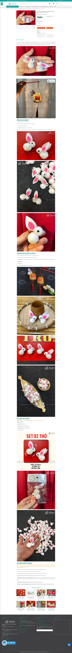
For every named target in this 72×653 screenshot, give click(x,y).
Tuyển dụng (50, 6)
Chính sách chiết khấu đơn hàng (42, 624)
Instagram (59, 1)
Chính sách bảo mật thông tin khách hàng (43, 620)
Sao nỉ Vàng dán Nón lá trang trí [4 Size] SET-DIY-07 (41, 597)
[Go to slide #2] (25, 27)
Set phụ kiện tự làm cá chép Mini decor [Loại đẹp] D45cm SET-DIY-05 (41, 609)
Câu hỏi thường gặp (18, 0)
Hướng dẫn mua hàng (44, 6)
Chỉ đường (25, 0)
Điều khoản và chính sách (24, 631)
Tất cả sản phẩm (27, 6)
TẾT (10, 8)
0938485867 (22, 625)
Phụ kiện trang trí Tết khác (21, 8)
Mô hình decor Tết (14, 8)
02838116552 (6, 628)
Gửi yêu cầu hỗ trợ (22, 632)
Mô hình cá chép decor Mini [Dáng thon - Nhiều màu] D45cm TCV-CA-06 (31, 609)
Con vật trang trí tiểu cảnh (50, 36)
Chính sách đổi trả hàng (40, 621)
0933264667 (6, 636)
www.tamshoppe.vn (6, 639)
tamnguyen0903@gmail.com (63, 1)
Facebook (57, 1)
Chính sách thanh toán (40, 623)
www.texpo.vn (50, 651)
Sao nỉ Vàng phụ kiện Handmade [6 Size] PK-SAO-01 (20, 597)
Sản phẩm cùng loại (36, 587)
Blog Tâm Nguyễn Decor (10, 0)
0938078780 (23, 622)
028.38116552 (24, 620)
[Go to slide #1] (19, 27)
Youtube (61, 1)
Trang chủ (21, 6)
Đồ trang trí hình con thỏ (41, 36)
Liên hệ (55, 6)
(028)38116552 (65, 1)
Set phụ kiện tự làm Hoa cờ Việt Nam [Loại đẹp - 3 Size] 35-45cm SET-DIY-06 (51, 597)
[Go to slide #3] (31, 27)
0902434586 (10, 632)
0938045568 (6, 632)
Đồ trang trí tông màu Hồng (41, 33)
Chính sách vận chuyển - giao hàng (42, 625)
